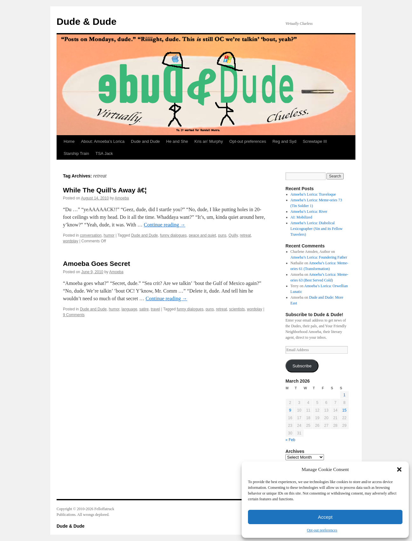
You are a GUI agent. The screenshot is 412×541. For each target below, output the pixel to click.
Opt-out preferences (322, 530)
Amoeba (122, 198)
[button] (399, 469)
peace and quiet (202, 235)
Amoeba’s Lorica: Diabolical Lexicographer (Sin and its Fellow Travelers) (317, 229)
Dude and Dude (145, 141)
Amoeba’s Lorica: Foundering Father (319, 257)
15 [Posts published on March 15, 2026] (344, 410)
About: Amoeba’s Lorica (103, 141)
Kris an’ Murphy (209, 141)
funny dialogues (173, 235)
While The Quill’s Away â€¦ (105, 190)
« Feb (290, 440)
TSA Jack (104, 153)
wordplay (70, 241)
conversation (90, 235)
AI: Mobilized (301, 217)
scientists (237, 309)
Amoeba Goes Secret (96, 263)
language (129, 309)
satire (143, 309)
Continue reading (164, 224)
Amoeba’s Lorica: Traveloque (313, 194)
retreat (245, 235)
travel (155, 309)
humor (109, 235)
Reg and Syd (284, 141)
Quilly (233, 235)
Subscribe (302, 366)
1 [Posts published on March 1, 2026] (344, 395)
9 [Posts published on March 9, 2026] (290, 410)
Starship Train (76, 153)
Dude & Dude (86, 21)
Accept (325, 517)
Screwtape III (315, 141)
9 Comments (74, 315)
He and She (177, 141)
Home (69, 141)
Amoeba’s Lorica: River (309, 211)
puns (222, 235)
